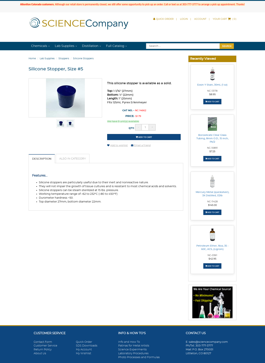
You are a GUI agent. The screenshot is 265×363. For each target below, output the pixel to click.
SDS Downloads (86, 345)
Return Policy (43, 349)
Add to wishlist (117, 145)
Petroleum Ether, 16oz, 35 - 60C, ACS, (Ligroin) (212, 247)
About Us (40, 353)
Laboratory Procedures (133, 353)
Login (184, 19)
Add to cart (144, 137)
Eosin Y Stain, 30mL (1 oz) (212, 85)
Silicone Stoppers (83, 58)
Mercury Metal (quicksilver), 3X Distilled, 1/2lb (212, 194)
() (224, 19)
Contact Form (43, 342)
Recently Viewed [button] (203, 58)
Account (200, 19)
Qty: (131, 128)
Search (227, 46)
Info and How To (129, 342)
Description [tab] (41, 158)
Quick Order (163, 19)
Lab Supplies (64, 46)
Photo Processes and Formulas (139, 357)
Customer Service (45, 345)
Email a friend (141, 145)
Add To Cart (212, 101)
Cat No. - (128, 110)
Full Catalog (115, 46)
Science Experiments (132, 349)
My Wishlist (83, 353)
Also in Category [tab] (72, 158)
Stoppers (63, 58)
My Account (84, 349)
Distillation (90, 46)
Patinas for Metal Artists (133, 345)
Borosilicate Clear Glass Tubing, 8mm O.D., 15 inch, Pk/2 (212, 138)
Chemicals (39, 46)
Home (32, 58)
